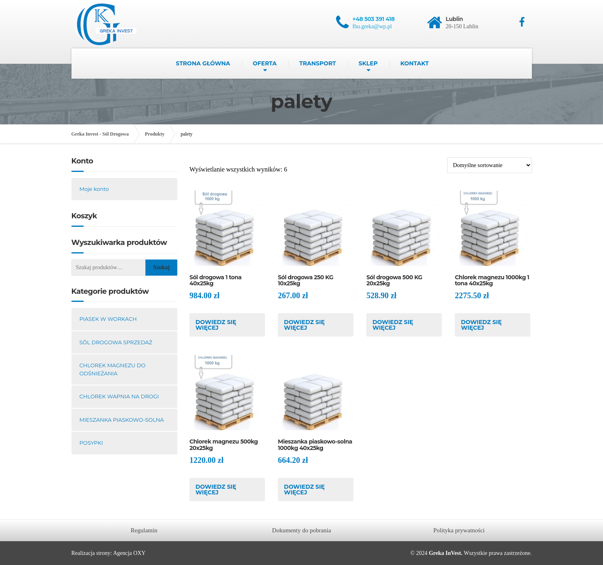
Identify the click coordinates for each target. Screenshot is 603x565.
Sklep (368, 63)
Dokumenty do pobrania (301, 530)
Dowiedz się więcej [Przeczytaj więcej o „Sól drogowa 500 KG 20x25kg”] (392, 324)
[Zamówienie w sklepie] (489, 165)
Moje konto (94, 189)
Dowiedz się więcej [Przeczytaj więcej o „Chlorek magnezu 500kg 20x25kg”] (215, 489)
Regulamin (144, 530)
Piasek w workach (108, 319)
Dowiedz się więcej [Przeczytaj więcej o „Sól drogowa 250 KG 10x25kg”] (304, 324)
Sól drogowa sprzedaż (116, 342)
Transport (317, 63)
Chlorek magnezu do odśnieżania (113, 369)
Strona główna (203, 63)
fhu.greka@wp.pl (372, 26)
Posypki (91, 442)
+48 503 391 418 (374, 19)
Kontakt (414, 63)
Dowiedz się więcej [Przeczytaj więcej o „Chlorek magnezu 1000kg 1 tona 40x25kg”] (481, 324)
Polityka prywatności (459, 530)
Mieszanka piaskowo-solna (122, 419)
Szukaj (161, 267)
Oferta (265, 63)
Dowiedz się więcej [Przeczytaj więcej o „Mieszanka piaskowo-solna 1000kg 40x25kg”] (304, 489)
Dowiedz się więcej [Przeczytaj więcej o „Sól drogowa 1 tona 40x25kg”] (215, 324)
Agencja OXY (129, 553)
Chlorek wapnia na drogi (119, 396)
